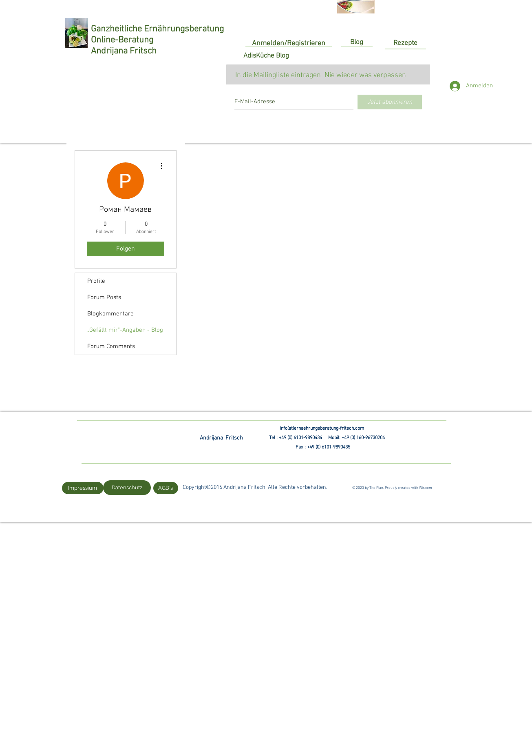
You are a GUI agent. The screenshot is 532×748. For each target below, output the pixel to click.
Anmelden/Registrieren (288, 43)
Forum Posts (104, 297)
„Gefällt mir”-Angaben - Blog (125, 330)
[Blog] (356, 43)
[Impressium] (83, 488)
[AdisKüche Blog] (266, 56)
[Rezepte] (406, 43)
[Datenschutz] (127, 487)
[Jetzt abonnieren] (390, 102)
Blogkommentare (110, 313)
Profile (96, 281)
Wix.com (425, 488)
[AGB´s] (165, 488)
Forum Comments (111, 346)
